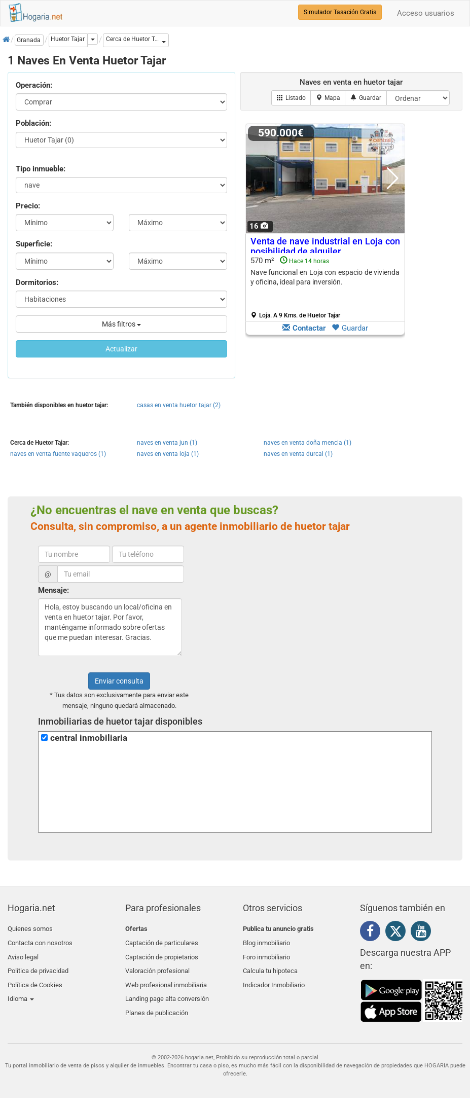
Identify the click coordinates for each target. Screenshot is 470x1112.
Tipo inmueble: (40, 168)
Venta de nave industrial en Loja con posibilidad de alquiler (325, 246)
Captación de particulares (161, 941)
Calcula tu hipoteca (270, 964)
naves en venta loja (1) (168, 453)
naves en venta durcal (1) (298, 453)
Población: (33, 123)
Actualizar (121, 349)
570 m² (325, 287)
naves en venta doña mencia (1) (307, 442)
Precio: (28, 205)
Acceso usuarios (425, 13)
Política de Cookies (35, 977)
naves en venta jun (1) (167, 442)
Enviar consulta (119, 681)
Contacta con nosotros (40, 941)
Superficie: (34, 243)
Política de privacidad (38, 964)
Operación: (34, 85)
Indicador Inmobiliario (274, 977)
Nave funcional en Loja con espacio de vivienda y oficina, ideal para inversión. (325, 277)
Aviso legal (23, 953)
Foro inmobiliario (266, 953)
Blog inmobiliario (266, 941)
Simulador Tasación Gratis (340, 12)
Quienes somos (30, 928)
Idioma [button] (21, 988)
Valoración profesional (157, 964)
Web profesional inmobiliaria (166, 977)
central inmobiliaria (88, 738)
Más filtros (121, 324)
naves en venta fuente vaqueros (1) (58, 453)
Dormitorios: (37, 282)
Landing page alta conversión (167, 988)
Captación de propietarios (161, 953)
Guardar (350, 328)
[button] (136, 40)
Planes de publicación (156, 1001)
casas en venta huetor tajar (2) (179, 405)
